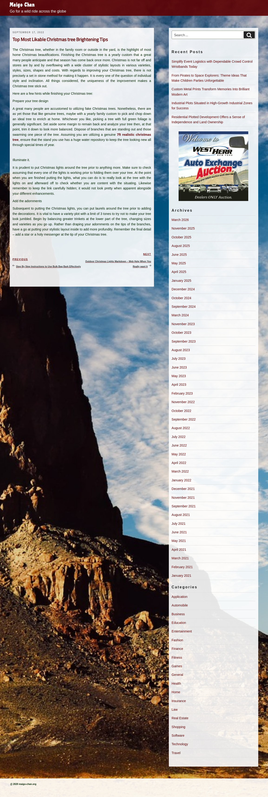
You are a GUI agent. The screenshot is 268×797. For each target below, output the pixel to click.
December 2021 (183, 489)
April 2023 (179, 384)
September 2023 (184, 341)
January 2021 (181, 575)
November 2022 (183, 402)
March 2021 (180, 558)
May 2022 (179, 454)
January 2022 (181, 480)
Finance (177, 649)
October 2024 (181, 298)
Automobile (180, 605)
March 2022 (180, 471)
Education (179, 623)
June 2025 (179, 254)
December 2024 (183, 289)
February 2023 (182, 393)
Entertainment (182, 631)
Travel (176, 753)
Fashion (177, 640)
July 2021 (179, 523)
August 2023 (181, 350)
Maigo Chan (22, 5)
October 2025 (181, 237)
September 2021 (184, 506)
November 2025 (183, 228)
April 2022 (179, 463)
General (177, 675)
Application (180, 597)
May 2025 (179, 263)
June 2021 (179, 532)
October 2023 (181, 332)
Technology (180, 744)
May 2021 (179, 541)
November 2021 (183, 497)
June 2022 (179, 445)
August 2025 (181, 246)
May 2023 (179, 376)
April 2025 (179, 272)
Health (176, 683)
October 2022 (181, 411)
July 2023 (179, 358)
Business (178, 614)
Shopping (178, 727)
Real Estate (180, 718)
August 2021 (181, 515)
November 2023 (183, 324)
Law (175, 709)
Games (177, 666)
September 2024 (184, 306)
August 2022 (181, 428)
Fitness (177, 657)
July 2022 (179, 437)
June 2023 (179, 367)
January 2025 (181, 280)
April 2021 (179, 549)
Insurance (179, 701)
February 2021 (182, 567)
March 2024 (180, 315)
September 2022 (184, 419)
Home (176, 692)
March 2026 (180, 220)
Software (178, 735)
